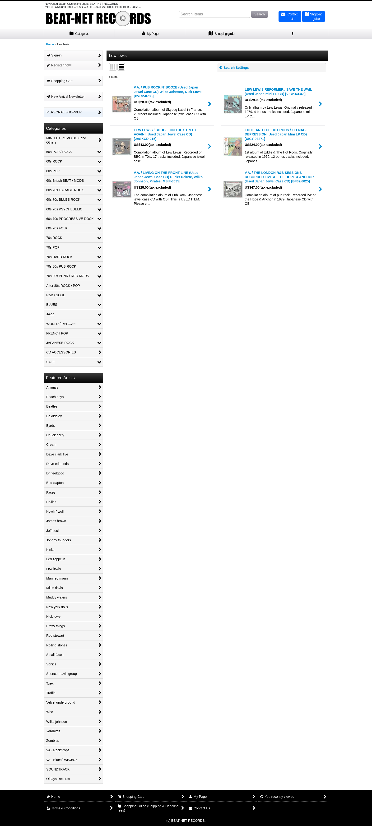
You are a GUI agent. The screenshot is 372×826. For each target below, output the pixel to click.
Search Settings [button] (234, 68)
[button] (292, 34)
